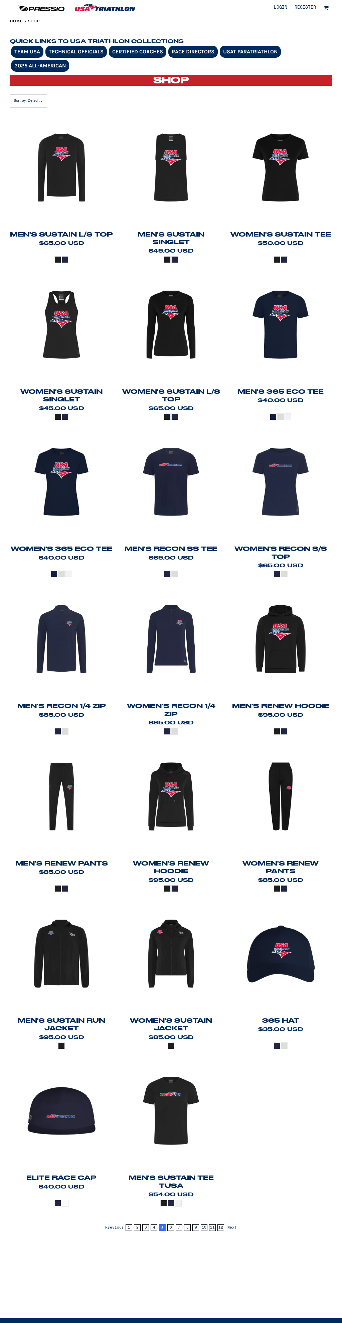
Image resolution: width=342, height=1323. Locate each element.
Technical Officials (76, 51)
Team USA (27, 51)
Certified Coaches (137, 51)
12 (220, 1227)
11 (212, 1227)
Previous (114, 1227)
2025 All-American (40, 65)
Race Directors (193, 51)
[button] (326, 7)
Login (280, 7)
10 (204, 1227)
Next (232, 1227)
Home (16, 21)
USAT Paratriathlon (250, 51)
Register (305, 7)
